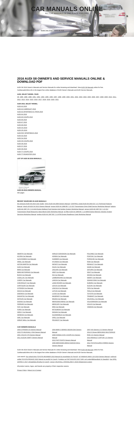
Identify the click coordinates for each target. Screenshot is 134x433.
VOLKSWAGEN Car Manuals (97, 345)
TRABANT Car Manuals (95, 336)
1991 (34, 99)
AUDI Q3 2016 (22, 132)
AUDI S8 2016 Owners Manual (29, 199)
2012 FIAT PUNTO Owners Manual (64, 400)
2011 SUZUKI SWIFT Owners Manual (30, 400)
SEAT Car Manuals (93, 294)
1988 (30, 99)
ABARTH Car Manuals (24, 262)
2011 (114, 99)
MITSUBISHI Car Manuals (61, 359)
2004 (85, 99)
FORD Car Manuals (24, 359)
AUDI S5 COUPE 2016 (25, 145)
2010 (110, 99)
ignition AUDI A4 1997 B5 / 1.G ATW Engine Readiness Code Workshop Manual (64, 223)
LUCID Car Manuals (59, 331)
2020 (52, 101)
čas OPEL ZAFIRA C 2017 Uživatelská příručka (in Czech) (65, 428)
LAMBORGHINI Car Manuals (62, 304)
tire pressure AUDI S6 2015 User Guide (30, 212)
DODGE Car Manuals (24, 345)
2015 (31, 101)
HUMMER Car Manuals (60, 272)
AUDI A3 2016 (22, 111)
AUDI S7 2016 (22, 150)
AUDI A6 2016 (22, 124)
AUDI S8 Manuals (87, 87)
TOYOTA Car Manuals (94, 331)
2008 (102, 99)
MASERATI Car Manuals (60, 336)
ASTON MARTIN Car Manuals (27, 281)
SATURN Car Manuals (94, 290)
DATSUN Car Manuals (24, 340)
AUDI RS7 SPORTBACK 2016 (27, 137)
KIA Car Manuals (58, 299)
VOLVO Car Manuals (94, 350)
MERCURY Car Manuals (60, 350)
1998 (59, 99)
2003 (80, 99)
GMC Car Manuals (23, 373)
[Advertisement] (67, 52)
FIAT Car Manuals (23, 354)
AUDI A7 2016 (22, 126)
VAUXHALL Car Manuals (95, 340)
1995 (47, 99)
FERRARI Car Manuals (25, 350)
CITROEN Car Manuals (25, 322)
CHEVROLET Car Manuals (26, 313)
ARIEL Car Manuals (24, 276)
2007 (97, 99)
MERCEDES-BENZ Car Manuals (63, 345)
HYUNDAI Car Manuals (60, 276)
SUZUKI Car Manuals (94, 317)
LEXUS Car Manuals (59, 317)
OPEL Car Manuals (58, 373)
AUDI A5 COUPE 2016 (25, 121)
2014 (27, 101)
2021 (57, 101)
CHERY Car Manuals (24, 308)
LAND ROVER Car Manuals (61, 313)
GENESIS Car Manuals (25, 368)
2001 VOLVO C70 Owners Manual (28, 395)
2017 (40, 101)
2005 (89, 99)
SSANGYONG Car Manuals (96, 308)
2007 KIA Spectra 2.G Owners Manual (100, 386)
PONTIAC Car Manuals (95, 267)
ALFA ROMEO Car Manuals (26, 272)
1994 (42, 99)
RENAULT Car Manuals (95, 281)
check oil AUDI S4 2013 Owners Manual (36, 215)
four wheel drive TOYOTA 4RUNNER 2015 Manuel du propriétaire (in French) (57, 423)
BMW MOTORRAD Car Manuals (28, 294)
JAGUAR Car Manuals (59, 290)
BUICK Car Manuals (24, 299)
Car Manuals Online (67, 9)
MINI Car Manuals (58, 354)
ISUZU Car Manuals (59, 285)
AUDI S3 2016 (22, 140)
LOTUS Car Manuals (59, 327)
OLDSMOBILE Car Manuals (61, 368)
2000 (68, 99)
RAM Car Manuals (93, 276)
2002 (76, 99)
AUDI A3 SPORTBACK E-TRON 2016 (30, 116)
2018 (44, 101)
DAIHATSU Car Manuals (25, 336)
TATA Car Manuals (93, 322)
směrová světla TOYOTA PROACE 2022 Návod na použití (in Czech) (53, 425)
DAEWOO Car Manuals (25, 331)
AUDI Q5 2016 (22, 134)
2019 (48, 101)
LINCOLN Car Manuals (60, 322)
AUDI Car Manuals (23, 285)
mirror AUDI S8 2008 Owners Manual (57, 212)
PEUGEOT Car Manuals (60, 377)
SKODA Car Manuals (94, 299)
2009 (106, 99)
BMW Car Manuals (23, 290)
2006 (93, 99)
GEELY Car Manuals (24, 363)
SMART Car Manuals (94, 304)
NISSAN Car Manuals (59, 363)
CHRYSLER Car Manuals (26, 317)
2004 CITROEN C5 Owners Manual (29, 386)
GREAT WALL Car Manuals (26, 377)
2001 (72, 99)
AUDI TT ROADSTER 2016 (26, 158)
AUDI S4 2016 (22, 142)
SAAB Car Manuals (93, 285)
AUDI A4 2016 (22, 118)
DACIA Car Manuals (24, 327)
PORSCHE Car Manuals (95, 272)
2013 (23, 101)
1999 (63, 99)
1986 (25, 99)
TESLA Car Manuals (94, 327)
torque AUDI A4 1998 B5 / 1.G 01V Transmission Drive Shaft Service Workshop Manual (80, 215)
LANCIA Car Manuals (59, 308)
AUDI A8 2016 (22, 129)
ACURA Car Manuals (24, 267)
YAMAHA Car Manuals (94, 354)
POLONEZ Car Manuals (95, 262)
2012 (19, 101)
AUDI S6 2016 (22, 148)
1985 (21, 99)
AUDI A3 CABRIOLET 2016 (26, 113)
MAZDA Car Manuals (59, 340)
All (18, 99)
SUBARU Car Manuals (94, 313)
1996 (51, 99)
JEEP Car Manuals (58, 294)
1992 (38, 99)
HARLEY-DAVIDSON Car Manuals (64, 262)
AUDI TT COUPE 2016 (25, 156)
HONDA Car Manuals (59, 267)
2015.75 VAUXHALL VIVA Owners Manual (31, 391)
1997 (55, 99)
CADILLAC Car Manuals (25, 304)
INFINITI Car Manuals (59, 281)
